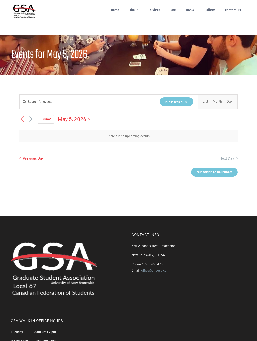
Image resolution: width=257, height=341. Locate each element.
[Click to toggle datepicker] (75, 119)
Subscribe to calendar (214, 172)
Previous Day (33, 158)
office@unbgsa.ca (154, 270)
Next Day (226, 158)
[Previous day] (22, 119)
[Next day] (31, 119)
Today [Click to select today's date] (46, 119)
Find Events (176, 101)
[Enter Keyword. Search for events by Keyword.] (87, 102)
